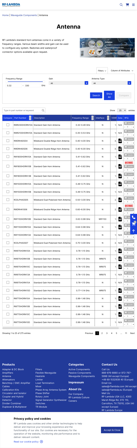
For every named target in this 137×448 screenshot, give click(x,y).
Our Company (75, 394)
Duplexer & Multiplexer (14, 406)
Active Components (79, 369)
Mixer (38, 386)
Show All (109, 95)
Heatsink (40, 376)
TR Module (41, 406)
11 (126, 333)
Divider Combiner (11, 403)
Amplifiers (7, 372)
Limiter (39, 379)
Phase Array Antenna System (51, 389)
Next (132, 333)
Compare (124, 95)
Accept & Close (112, 430)
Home (5, 15)
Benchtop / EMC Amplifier (16, 383)
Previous (89, 333)
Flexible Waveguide (45, 372)
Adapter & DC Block (13, 369)
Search (96, 95)
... (121, 333)
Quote (129, 123)
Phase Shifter (42, 393)
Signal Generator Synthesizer (51, 400)
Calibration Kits (10, 389)
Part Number (22, 117)
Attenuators (8, 379)
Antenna (6, 376)
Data (120, 118)
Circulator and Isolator (14, 393)
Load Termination (44, 383)
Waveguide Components (24, 15)
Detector (7, 400)
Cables (6, 386)
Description (39, 118)
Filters (38, 369)
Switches (40, 403)
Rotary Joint (42, 396)
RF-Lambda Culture (78, 397)
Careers (72, 400)
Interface (102, 117)
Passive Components (79, 372)
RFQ (126, 118)
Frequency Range (83, 117)
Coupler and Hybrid (12, 396)
